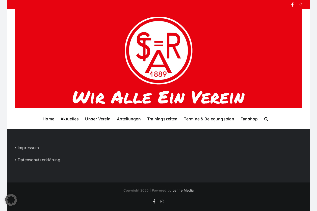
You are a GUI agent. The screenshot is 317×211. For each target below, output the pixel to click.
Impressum (28, 147)
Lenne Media (183, 190)
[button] (266, 119)
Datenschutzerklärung (39, 159)
